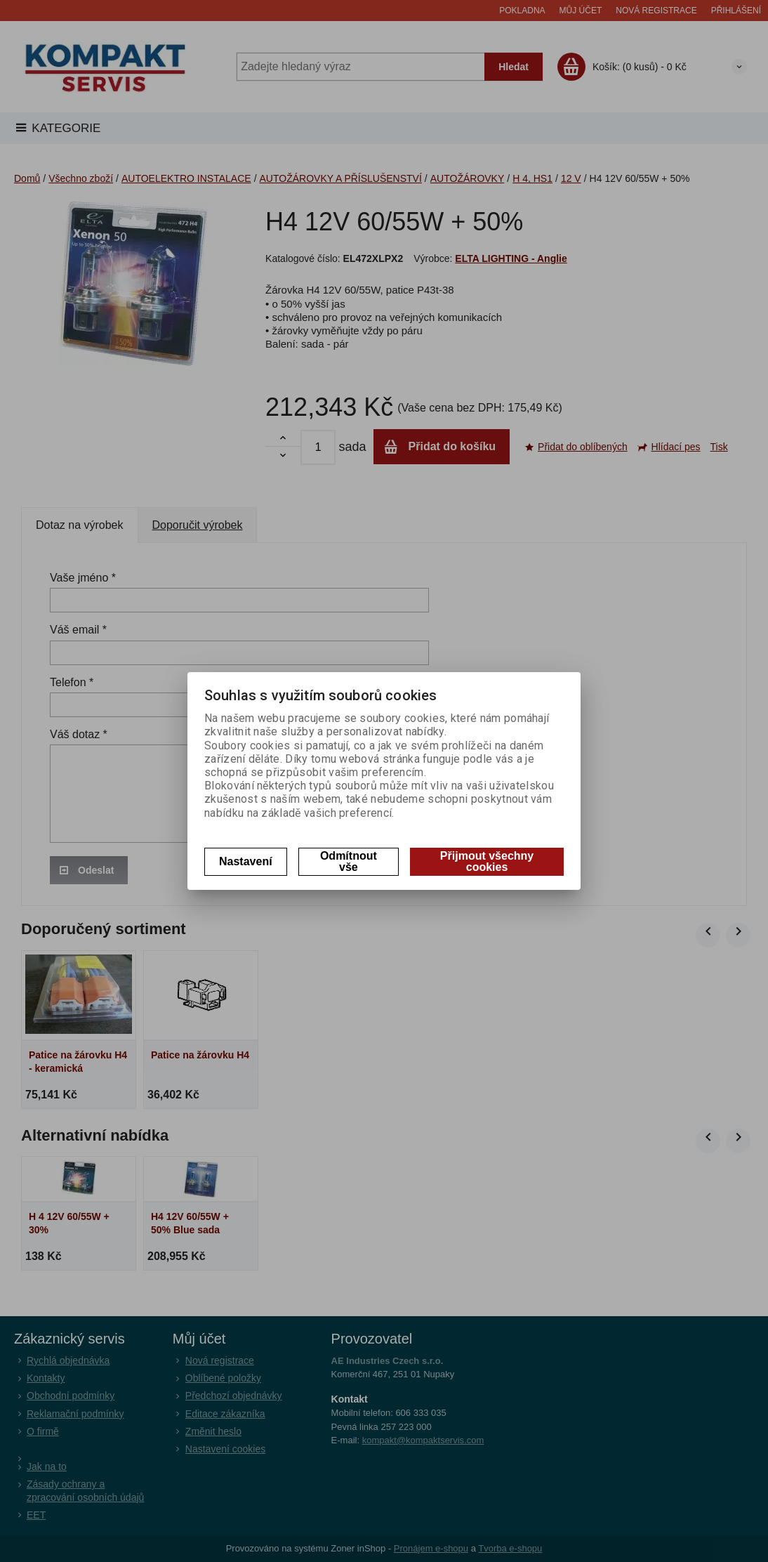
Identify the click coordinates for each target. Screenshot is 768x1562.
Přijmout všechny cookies (487, 861)
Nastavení (245, 861)
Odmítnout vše (348, 861)
